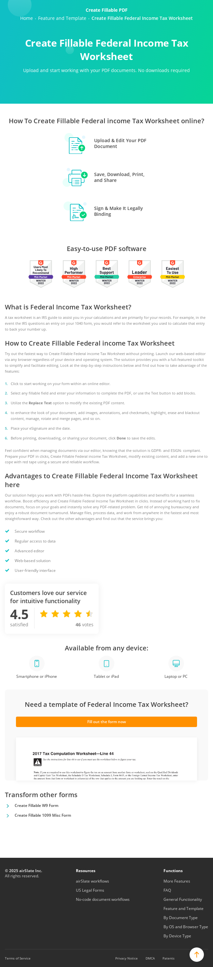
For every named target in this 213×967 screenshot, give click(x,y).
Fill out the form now (106, 721)
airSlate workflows (92, 881)
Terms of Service (18, 958)
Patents (169, 958)
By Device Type (177, 936)
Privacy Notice (126, 958)
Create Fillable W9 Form (36, 805)
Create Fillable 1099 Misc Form (43, 815)
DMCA (150, 958)
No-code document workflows (103, 899)
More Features (176, 881)
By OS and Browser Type (185, 927)
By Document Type (180, 917)
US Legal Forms (90, 890)
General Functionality (182, 899)
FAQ (167, 890)
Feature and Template (183, 908)
